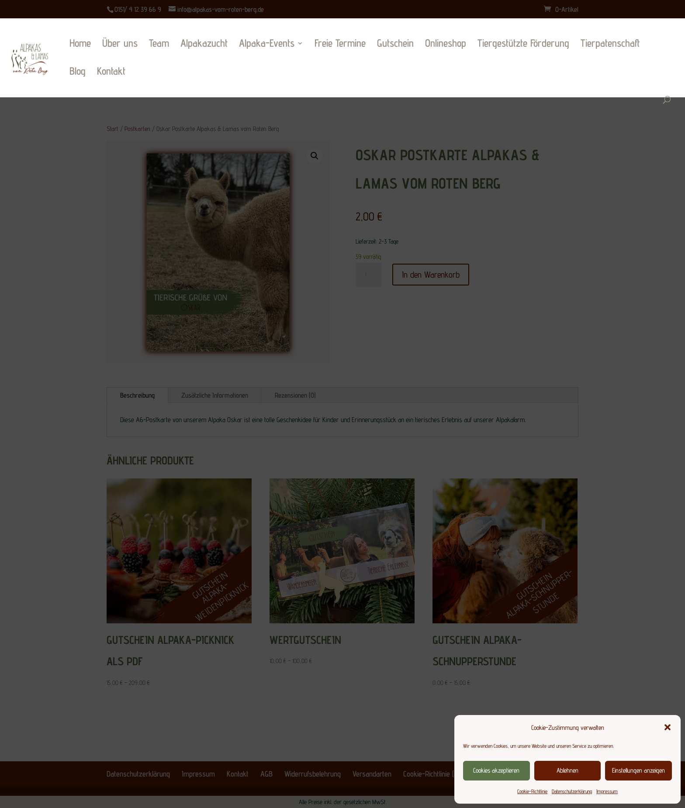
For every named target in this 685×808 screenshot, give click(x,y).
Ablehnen (567, 770)
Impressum (607, 791)
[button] (667, 727)
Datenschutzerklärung (572, 791)
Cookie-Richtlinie (532, 791)
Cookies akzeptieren (496, 770)
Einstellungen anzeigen (638, 770)
